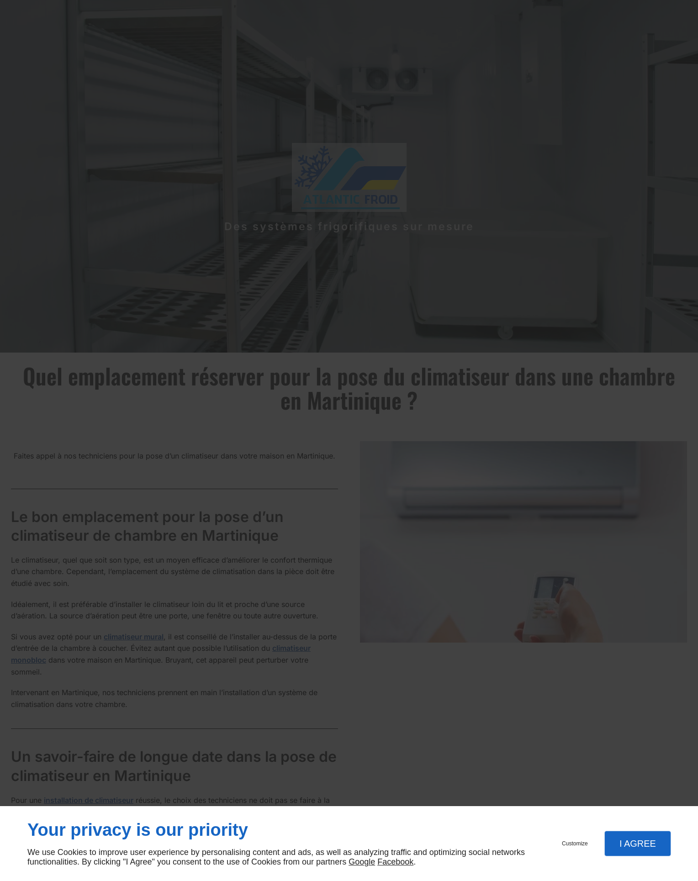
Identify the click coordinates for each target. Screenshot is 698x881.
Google (362, 861)
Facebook (395, 861)
